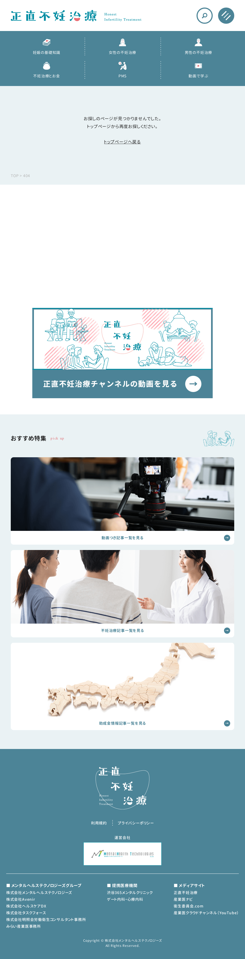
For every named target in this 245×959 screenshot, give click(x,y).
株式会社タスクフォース (26, 912)
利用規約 (99, 823)
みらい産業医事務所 (23, 926)
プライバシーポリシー (136, 823)
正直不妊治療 (186, 892)
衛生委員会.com (188, 906)
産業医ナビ (183, 899)
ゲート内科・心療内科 (125, 899)
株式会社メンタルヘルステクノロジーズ (39, 892)
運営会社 (122, 837)
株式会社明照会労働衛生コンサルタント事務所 (46, 919)
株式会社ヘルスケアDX (26, 906)
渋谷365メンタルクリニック (130, 892)
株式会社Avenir (20, 899)
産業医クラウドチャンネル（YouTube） (206, 912)
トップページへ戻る (122, 142)
